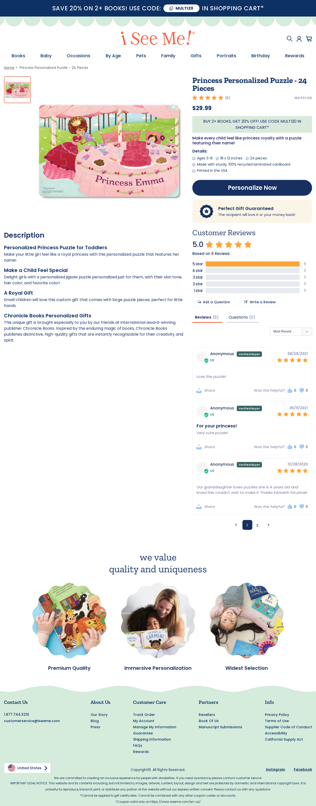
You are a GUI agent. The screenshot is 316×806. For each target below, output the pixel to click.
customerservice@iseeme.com (32, 720)
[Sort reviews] (291, 331)
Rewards (141, 751)
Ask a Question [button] (216, 302)
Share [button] (209, 390)
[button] (291, 390)
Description (24, 235)
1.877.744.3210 (16, 714)
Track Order (144, 714)
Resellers (207, 714)
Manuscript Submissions (220, 727)
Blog (95, 720)
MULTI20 (184, 8)
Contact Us (16, 702)
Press (95, 727)
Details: (199, 151)
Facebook (303, 769)
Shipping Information (152, 739)
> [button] (268, 525)
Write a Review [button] (263, 302)
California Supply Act (284, 739)
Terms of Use (277, 720)
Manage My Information (154, 727)
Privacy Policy (277, 714)
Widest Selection (246, 668)
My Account (143, 720)
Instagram (275, 769)
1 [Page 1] (247, 525)
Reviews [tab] (203, 317)
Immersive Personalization (158, 668)
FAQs (137, 745)
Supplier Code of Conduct (288, 727)
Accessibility (276, 733)
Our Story (99, 714)
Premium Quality (69, 668)
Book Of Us (209, 720)
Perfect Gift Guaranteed (246, 208)
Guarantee (143, 733)
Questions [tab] (238, 317)
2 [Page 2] (257, 525)
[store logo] (158, 38)
